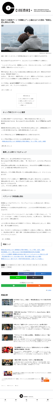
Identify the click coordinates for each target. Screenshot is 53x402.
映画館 (9, 267)
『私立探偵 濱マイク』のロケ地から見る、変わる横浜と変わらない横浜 (21, 257)
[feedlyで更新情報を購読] (13, 286)
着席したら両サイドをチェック (27, 101)
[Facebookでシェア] (26, 274)
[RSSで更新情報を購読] (39, 286)
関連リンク (23, 105)
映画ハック (4, 267)
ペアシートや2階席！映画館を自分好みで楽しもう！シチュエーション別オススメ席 (24, 254)
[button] (35, 277)
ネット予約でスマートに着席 (26, 98)
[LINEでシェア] (18, 277)
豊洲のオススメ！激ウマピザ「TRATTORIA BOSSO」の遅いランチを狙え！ (22, 259)
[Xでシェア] (9, 274)
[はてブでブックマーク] (43, 274)
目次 (24, 95)
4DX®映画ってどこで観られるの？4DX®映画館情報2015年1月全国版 (20, 252)
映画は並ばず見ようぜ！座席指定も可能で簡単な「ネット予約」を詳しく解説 (24, 141)
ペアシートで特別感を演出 (26, 103)
